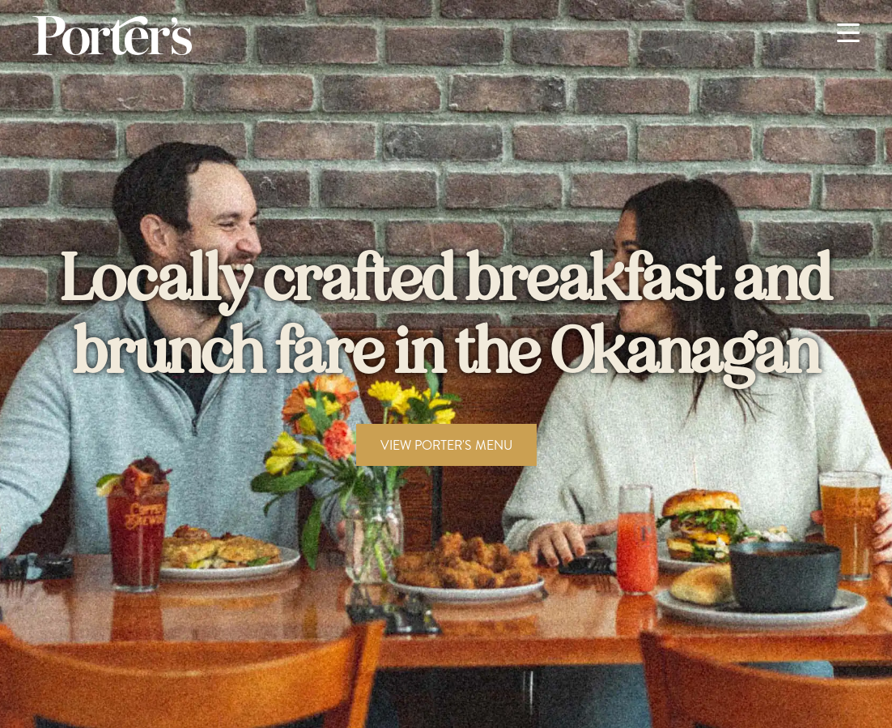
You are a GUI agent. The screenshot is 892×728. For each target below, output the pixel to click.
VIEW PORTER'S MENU (446, 445)
